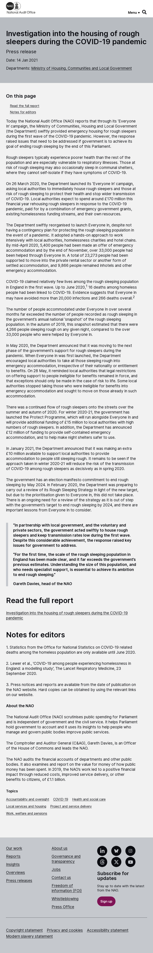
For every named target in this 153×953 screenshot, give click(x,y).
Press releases (19, 880)
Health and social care (89, 799)
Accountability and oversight (27, 799)
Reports (13, 856)
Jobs (56, 869)
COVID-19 (60, 799)
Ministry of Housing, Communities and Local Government (81, 68)
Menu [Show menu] (132, 12)
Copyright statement (24, 930)
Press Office (63, 907)
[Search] (144, 12)
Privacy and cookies (65, 930)
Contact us (61, 877)
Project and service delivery (71, 806)
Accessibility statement (107, 930)
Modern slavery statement (29, 936)
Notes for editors (23, 112)
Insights (13, 864)
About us (60, 848)
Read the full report (24, 106)
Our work (14, 848)
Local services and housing (26, 806)
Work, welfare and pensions (26, 813)
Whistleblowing (65, 898)
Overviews (15, 872)
